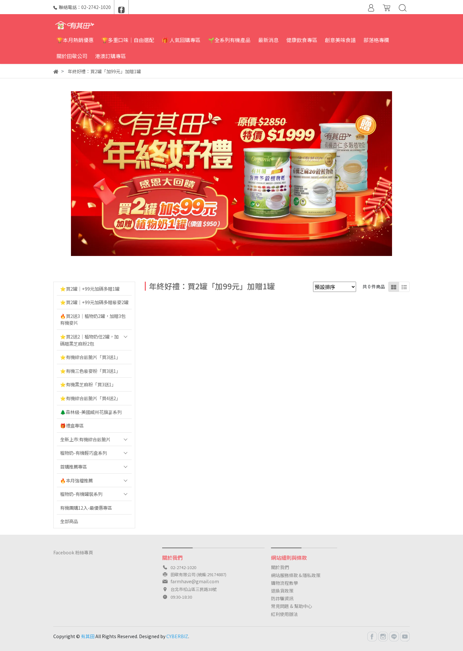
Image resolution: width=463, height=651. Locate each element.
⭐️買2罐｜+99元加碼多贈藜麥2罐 (94, 302)
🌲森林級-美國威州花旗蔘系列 (91, 412)
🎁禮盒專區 (72, 425)
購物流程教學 (284, 583)
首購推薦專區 (73, 466)
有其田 (87, 636)
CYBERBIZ (177, 636)
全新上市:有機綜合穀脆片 (85, 439)
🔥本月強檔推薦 (76, 480)
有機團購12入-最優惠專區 (86, 507)
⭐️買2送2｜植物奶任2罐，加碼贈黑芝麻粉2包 (89, 340)
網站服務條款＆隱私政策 (295, 575)
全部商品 (69, 521)
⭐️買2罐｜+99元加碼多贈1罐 (89, 288)
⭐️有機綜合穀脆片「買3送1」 (90, 357)
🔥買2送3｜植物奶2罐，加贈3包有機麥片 (93, 319)
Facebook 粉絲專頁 (73, 552)
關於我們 (280, 567)
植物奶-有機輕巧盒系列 (83, 452)
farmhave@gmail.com (194, 581)
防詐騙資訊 (282, 598)
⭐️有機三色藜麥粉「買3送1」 (90, 370)
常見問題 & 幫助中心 (291, 606)
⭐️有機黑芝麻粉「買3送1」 (88, 384)
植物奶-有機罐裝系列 (81, 493)
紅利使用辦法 (284, 614)
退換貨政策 (282, 590)
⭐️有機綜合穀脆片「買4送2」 (90, 398)
